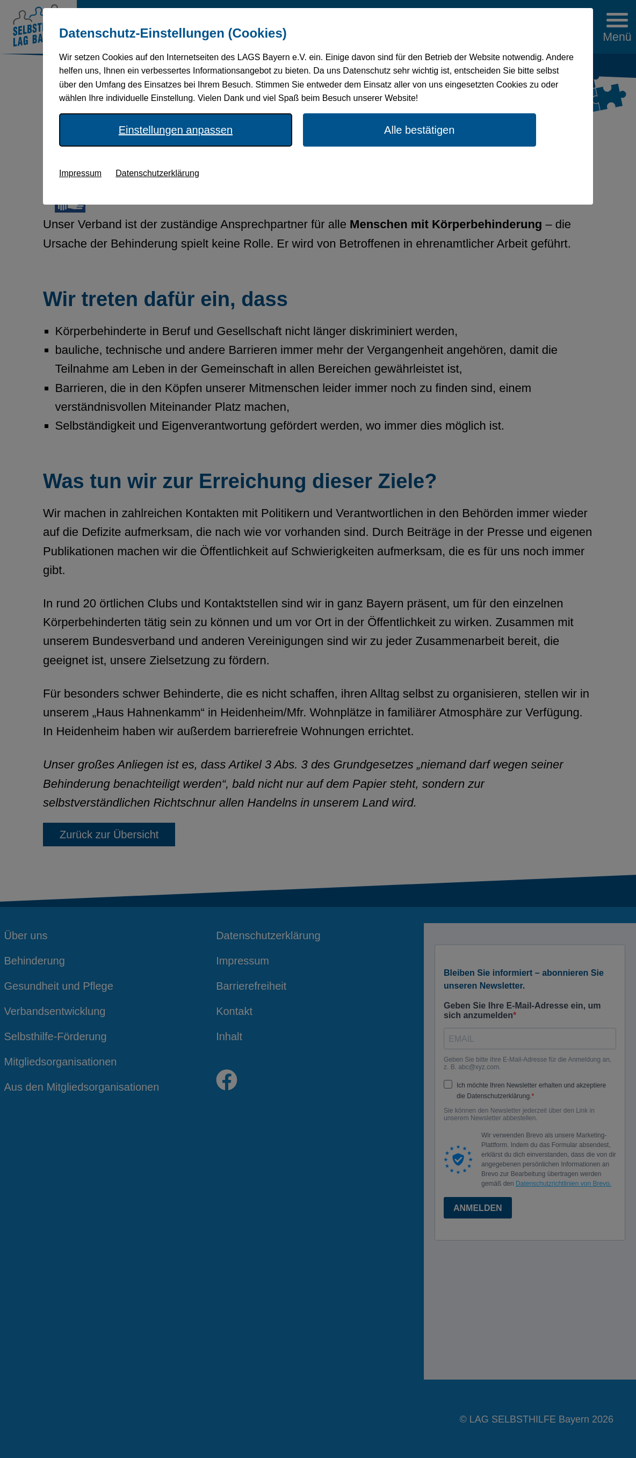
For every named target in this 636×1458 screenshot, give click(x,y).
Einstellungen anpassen (176, 130)
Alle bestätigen (419, 130)
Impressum (80, 173)
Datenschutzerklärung (157, 173)
